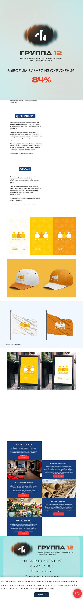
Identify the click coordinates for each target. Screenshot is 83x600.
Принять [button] (42, 595)
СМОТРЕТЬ (24, 457)
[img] (22, 6)
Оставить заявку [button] (66, 6)
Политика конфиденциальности (42, 576)
